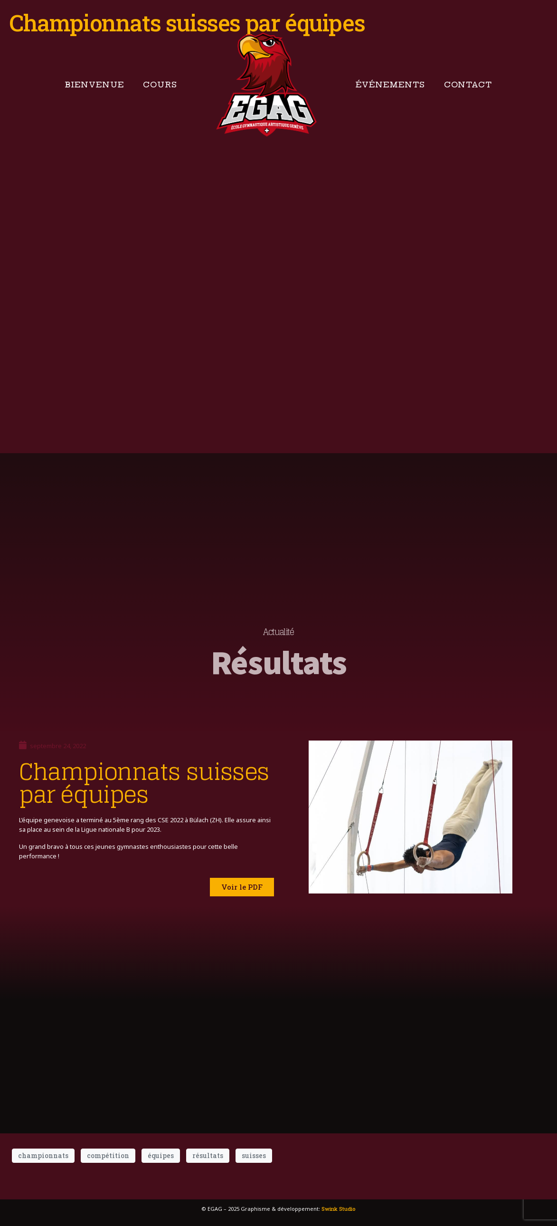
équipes (161, 1155)
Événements (390, 84)
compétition (108, 1155)
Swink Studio (338, 1208)
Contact (468, 84)
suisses (254, 1155)
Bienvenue (94, 84)
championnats (43, 1155)
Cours (160, 84)
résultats (207, 1155)
